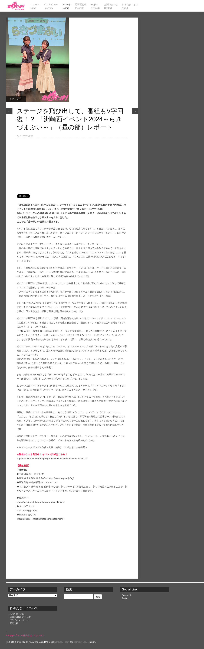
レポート (14, 99)
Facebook (126, 595)
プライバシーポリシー (20, 620)
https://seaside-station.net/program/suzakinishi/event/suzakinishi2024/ (52, 458)
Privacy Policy (62, 642)
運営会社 (14, 623)
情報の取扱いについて (20, 617)
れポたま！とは (17, 614)
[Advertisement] (72, 164)
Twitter (125, 598)
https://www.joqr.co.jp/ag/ (61, 478)
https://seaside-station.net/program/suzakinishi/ (40, 502)
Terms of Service (82, 642)
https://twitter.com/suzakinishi (47, 519)
